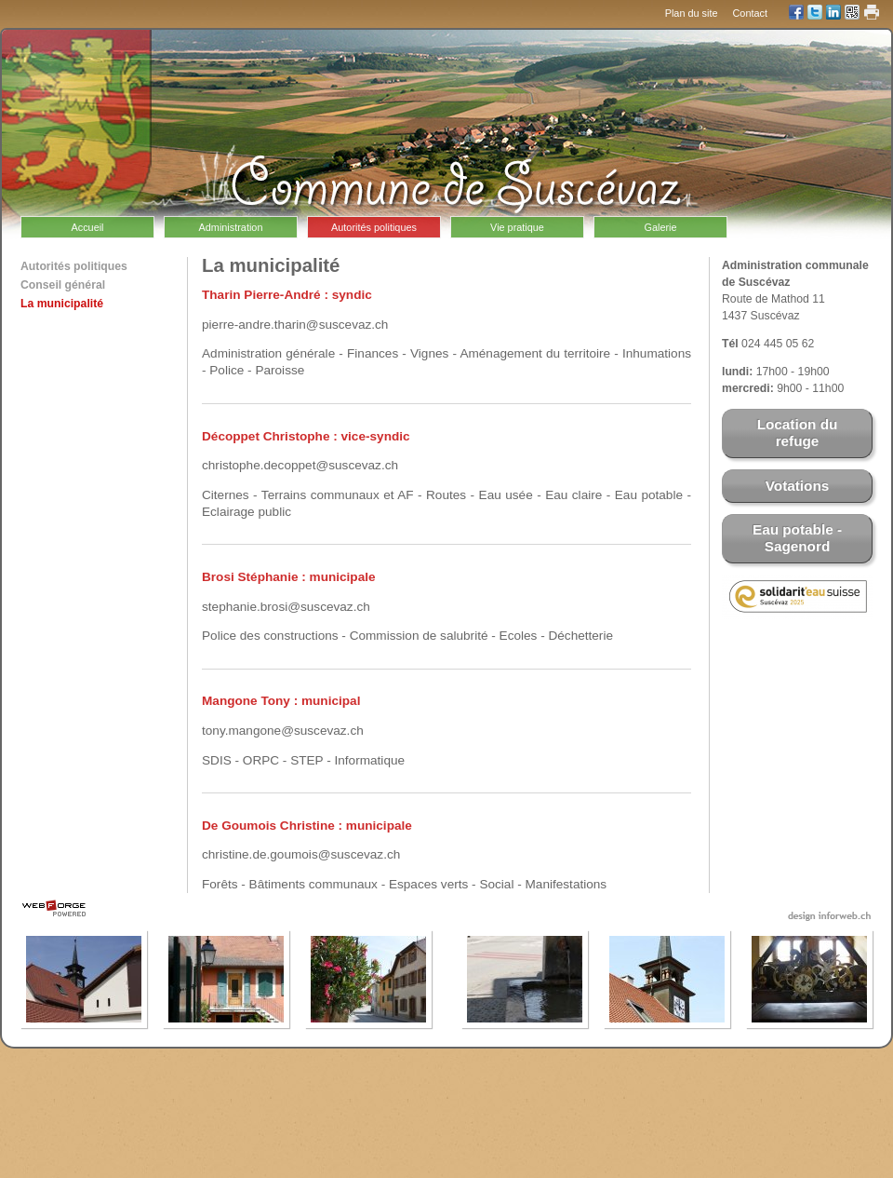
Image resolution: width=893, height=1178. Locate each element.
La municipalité (61, 303)
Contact (750, 13)
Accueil (87, 227)
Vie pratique (517, 227)
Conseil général (62, 284)
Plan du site (691, 13)
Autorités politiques (374, 227)
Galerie (660, 227)
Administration (231, 227)
